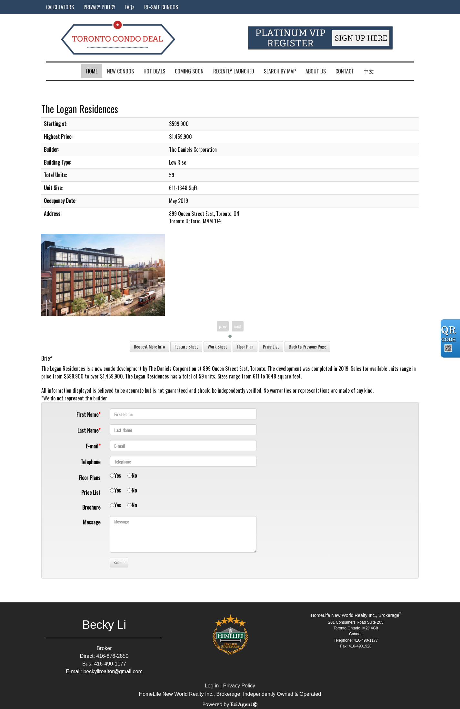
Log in (212, 685)
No (134, 475)
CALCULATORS (60, 7)
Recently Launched (233, 71)
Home (91, 71)
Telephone (90, 462)
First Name (87, 414)
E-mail (92, 446)
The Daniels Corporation (172, 368)
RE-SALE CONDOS (161, 7)
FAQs (130, 7)
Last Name (87, 430)
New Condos (120, 71)
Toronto (257, 368)
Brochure (91, 507)
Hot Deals (154, 71)
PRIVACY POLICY (99, 7)
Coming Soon (189, 71)
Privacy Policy (239, 685)
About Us (315, 71)
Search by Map (280, 71)
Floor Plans (89, 478)
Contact (344, 71)
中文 (369, 71)
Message (91, 522)
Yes (117, 475)
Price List (90, 492)
